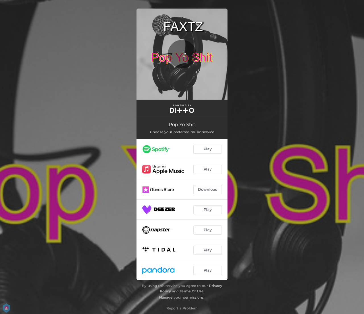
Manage (166, 297)
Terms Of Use (192, 291)
